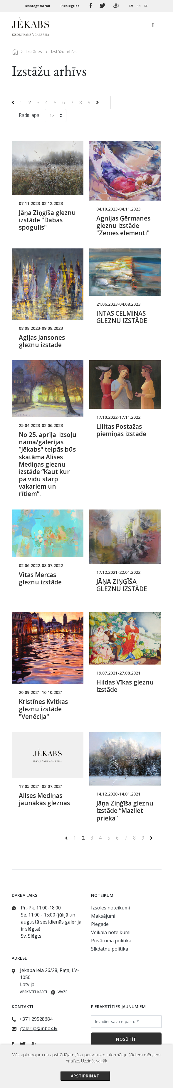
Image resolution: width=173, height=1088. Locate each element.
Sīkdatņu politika (109, 949)
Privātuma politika (111, 940)
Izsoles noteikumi (110, 907)
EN (139, 6)
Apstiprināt (85, 1076)
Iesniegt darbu (38, 6)
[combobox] (55, 116)
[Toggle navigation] (153, 27)
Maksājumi (103, 916)
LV (131, 6)
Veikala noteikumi (110, 932)
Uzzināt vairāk (94, 1061)
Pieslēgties (70, 6)
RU (146, 6)
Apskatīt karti (33, 991)
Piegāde (100, 924)
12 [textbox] (52, 115)
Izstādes (34, 51)
